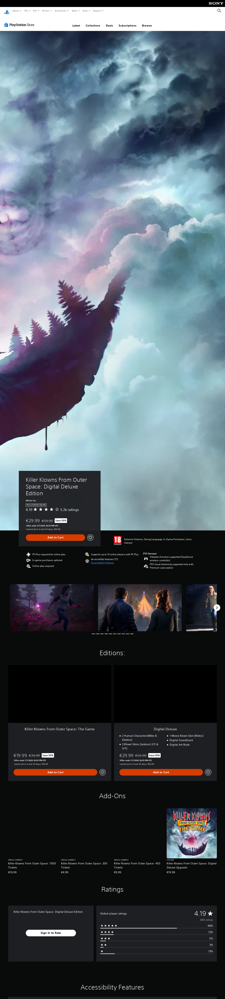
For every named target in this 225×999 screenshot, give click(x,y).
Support (97, 10)
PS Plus (45, 10)
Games (15, 10)
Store (85, 10)
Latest (76, 22)
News (74, 10)
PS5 (26, 10)
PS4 (35, 10)
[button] (102, 559)
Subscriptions (127, 22)
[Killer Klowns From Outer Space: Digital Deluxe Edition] (52, 604)
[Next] (217, 604)
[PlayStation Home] (6, 11)
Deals (109, 22)
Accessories (60, 10)
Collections (93, 22)
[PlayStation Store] (20, 21)
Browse (147, 22)
